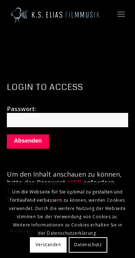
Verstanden (48, 245)
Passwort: (68, 116)
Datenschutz (88, 245)
